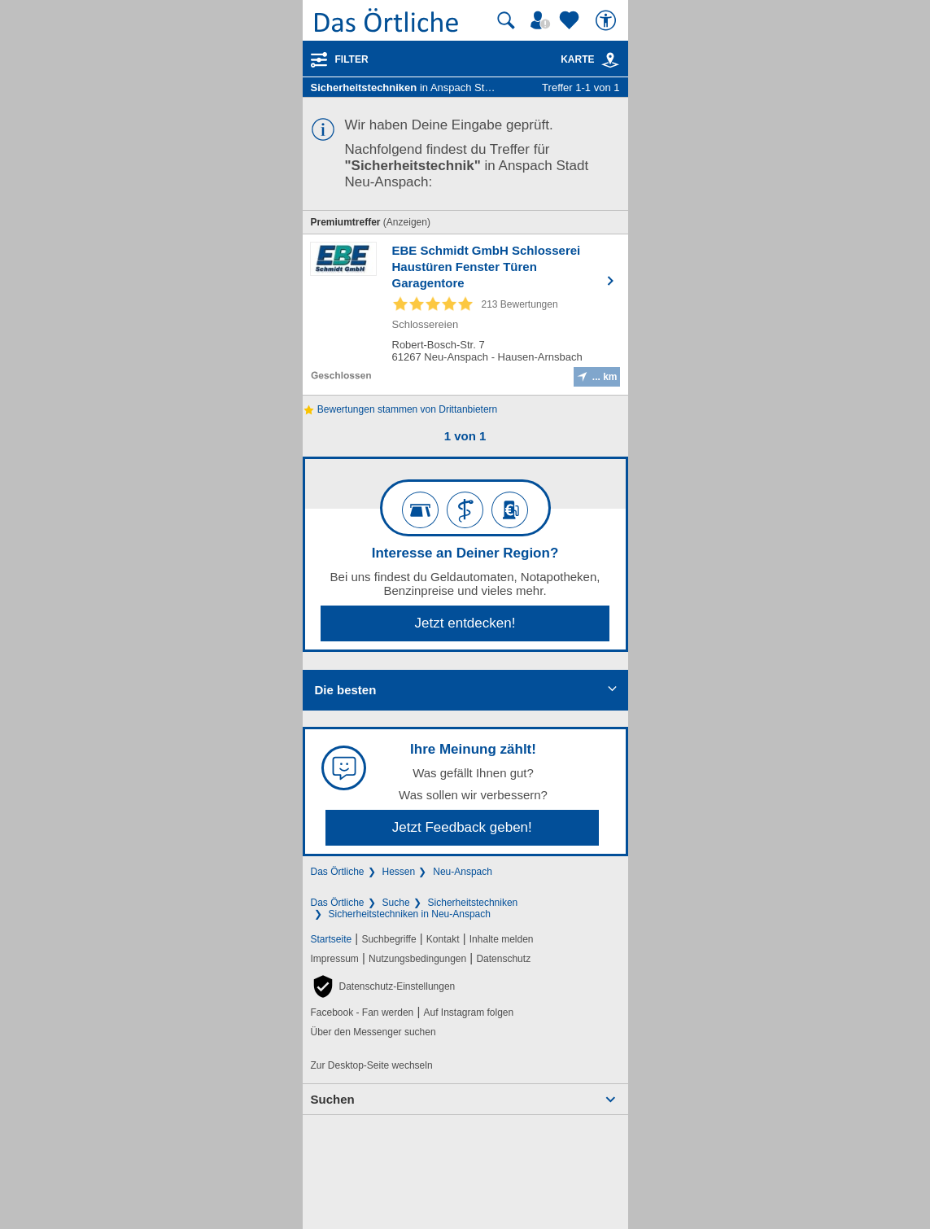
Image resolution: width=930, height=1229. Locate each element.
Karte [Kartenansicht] (590, 59)
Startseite (331, 939)
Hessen (399, 871)
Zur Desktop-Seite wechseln (372, 1065)
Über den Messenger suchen (373, 1032)
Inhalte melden (501, 939)
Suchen (333, 1099)
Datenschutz (503, 958)
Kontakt (443, 939)
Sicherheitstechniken (473, 902)
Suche (396, 902)
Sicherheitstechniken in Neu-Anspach (410, 914)
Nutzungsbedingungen (417, 958)
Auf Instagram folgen (468, 1012)
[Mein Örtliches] (542, 20)
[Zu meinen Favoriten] (571, 20)
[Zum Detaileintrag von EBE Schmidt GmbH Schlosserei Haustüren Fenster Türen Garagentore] (465, 315)
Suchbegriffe (388, 939)
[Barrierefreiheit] (608, 20)
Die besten (346, 690)
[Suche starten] (506, 20)
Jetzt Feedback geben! (462, 827)
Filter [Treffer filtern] (352, 59)
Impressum (335, 958)
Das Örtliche (338, 871)
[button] (383, 986)
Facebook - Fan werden (362, 1012)
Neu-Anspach (462, 871)
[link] (610, 60)
